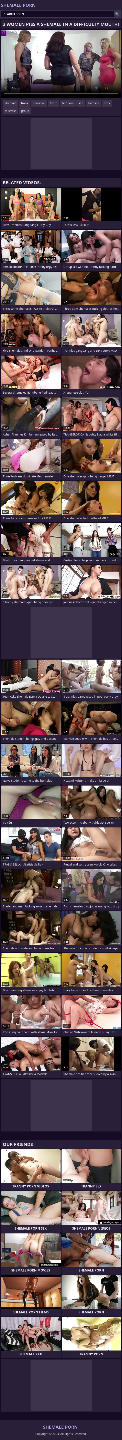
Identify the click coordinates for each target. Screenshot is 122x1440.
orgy (107, 103)
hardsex (93, 103)
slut (80, 103)
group (25, 111)
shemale (10, 103)
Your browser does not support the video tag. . (61, 64)
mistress (10, 111)
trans (24, 103)
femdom (68, 103)
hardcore (39, 103)
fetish (53, 103)
